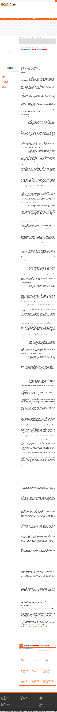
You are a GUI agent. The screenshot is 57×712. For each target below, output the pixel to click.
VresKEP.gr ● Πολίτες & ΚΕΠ (42, 626)
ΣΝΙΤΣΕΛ (21, 699)
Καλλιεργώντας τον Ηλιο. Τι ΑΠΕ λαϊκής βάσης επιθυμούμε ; (26, 659)
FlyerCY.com (22, 701)
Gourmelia (41, 701)
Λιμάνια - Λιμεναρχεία (4, 700)
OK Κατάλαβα (51, 711)
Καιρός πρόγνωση (5, 78)
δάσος (29, 648)
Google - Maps (3, 696)
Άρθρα (23, 37)
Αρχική (20, 37)
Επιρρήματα (3, 705)
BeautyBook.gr (41, 699)
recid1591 (25, 648)
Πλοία (3, 86)
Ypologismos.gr (41, 696)
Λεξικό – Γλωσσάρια (8, 1)
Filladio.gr (21, 702)
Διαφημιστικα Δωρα (23, 697)
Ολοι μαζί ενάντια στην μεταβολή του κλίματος (35, 681)
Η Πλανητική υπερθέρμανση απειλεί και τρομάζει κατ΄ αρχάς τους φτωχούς (48, 681)
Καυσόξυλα (4, 80)
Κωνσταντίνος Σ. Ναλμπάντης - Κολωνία (28, 47)
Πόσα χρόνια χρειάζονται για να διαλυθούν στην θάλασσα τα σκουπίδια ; (26, 670)
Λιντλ (3, 73)
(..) (46, 711)
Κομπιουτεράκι (5, 85)
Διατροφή (24, 1)
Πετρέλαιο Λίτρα (5, 81)
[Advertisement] (36, 10)
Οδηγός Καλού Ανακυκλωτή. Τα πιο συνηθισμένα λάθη (48, 659)
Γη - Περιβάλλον (27, 37)
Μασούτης (4, 76)
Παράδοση (13, 1)
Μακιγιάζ (21, 700)
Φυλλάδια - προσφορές (6, 72)
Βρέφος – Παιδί (19, 1)
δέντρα (33, 648)
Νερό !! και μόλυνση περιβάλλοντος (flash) (24, 681)
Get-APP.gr (41, 698)
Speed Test (4, 90)
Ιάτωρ (40, 705)
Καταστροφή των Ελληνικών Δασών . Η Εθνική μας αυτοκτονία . (48, 670)
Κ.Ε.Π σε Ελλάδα (4, 702)
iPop (40, 706)
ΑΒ (2, 75)
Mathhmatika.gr (41, 700)
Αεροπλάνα (4, 87)
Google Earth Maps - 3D (5, 697)
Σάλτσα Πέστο (22, 698)
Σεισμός (3, 88)
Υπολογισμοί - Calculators (31, 626)
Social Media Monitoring (24, 696)
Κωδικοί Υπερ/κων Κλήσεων (5, 704)
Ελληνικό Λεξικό (3, 699)
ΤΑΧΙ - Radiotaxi (3, 703)
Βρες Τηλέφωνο (5, 83)
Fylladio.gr (41, 697)
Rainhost (40, 703)
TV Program (3, 701)
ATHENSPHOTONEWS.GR (44, 702)
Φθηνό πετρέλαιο (5, 82)
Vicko (3, 77)
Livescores (41, 704)
